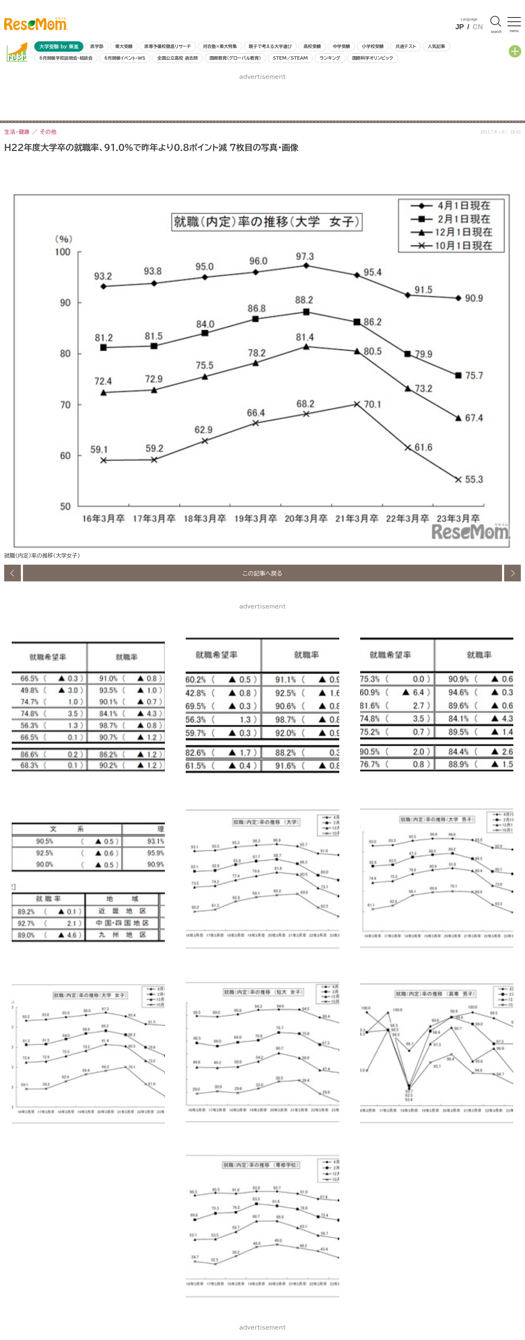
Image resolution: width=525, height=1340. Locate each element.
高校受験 (312, 46)
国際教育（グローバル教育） (235, 58)
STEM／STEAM (290, 58)
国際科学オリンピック (372, 58)
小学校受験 (373, 46)
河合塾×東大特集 (220, 46)
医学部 (97, 46)
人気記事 (436, 46)
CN (477, 27)
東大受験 (124, 46)
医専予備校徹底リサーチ (167, 46)
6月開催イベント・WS (124, 58)
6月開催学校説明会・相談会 (65, 58)
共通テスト (406, 46)
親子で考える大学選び (270, 46)
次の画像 (512, 573)
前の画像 (12, 573)
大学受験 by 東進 (58, 46)
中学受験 (341, 46)
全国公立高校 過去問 (177, 58)
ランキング (330, 58)
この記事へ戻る (262, 573)
